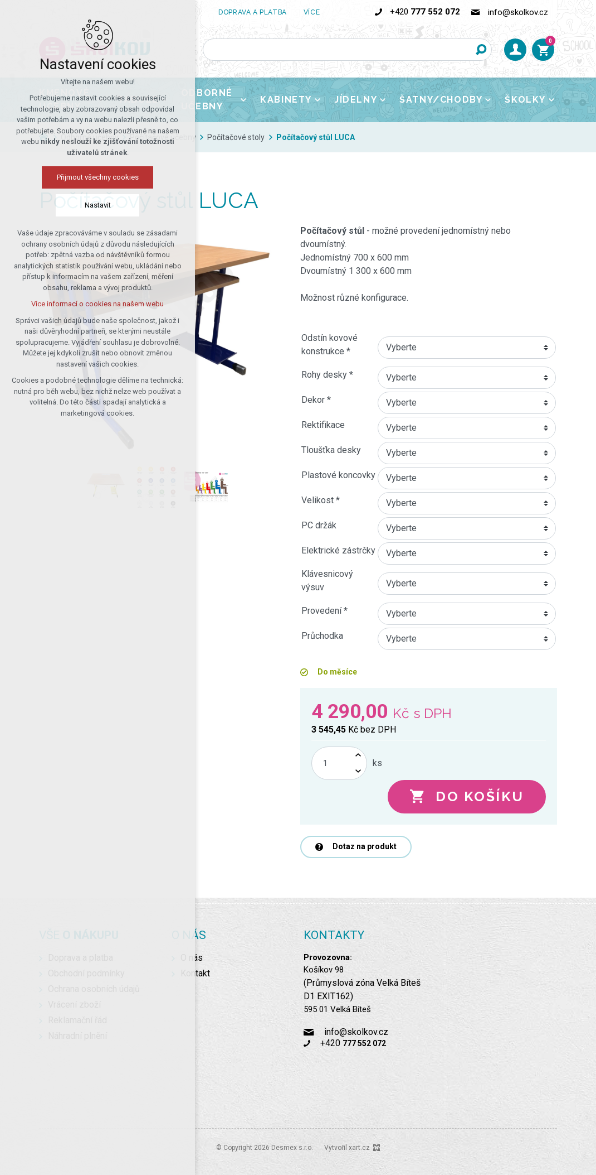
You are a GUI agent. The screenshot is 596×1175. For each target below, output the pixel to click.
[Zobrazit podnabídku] (243, 100)
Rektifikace (323, 425)
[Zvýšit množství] (358, 755)
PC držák (318, 525)
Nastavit (98, 205)
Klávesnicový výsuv (327, 581)
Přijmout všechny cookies (98, 177)
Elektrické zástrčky (338, 550)
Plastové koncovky (338, 475)
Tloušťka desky (331, 450)
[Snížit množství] (358, 771)
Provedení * (324, 610)
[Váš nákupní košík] (543, 49)
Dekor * (316, 399)
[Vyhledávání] (480, 49)
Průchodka (322, 635)
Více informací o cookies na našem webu (97, 304)
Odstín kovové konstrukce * (329, 345)
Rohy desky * (327, 374)
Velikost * (320, 500)
